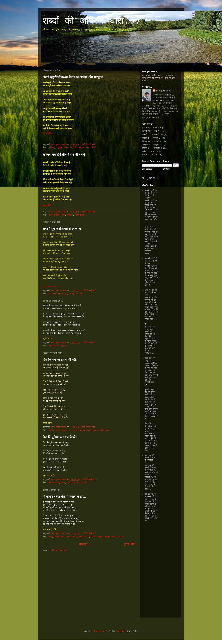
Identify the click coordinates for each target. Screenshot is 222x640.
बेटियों (94, 147)
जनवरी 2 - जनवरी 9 (151, 138)
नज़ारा (75, 430)
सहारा (95, 430)
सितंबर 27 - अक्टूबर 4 (152, 148)
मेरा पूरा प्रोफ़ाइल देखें (150, 118)
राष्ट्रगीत (63, 346)
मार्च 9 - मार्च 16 (149, 155)
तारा (69, 430)
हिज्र (107, 430)
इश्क (50, 537)
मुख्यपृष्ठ (83, 544)
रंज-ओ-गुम (77, 483)
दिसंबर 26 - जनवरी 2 (151, 141)
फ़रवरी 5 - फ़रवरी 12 (151, 128)
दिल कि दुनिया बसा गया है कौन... (61, 437)
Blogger (121, 631)
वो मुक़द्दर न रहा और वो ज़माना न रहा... (64, 496)
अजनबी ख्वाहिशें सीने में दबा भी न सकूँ (64, 154)
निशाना (94, 537)
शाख (85, 483)
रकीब (71, 294)
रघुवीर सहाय (53, 346)
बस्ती (88, 147)
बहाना (101, 537)
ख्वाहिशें (56, 215)
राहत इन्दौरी (79, 215)
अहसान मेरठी (54, 483)
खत (50, 215)
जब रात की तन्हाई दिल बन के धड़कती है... (150, 459)
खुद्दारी (59, 147)
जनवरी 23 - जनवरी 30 (152, 134)
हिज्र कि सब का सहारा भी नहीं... (60, 359)
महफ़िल (70, 215)
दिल (69, 483)
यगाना (114, 537)
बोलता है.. (149, 424)
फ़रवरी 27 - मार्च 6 (150, 131)
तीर (88, 537)
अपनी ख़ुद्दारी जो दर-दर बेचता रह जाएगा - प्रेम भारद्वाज (73, 77)
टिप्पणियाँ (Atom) (59, 550)
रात (77, 294)
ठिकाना (82, 537)
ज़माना (74, 537)
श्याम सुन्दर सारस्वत (163, 91)
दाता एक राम (150, 358)
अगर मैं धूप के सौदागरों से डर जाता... (63, 228)
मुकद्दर (107, 537)
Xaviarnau (99, 631)
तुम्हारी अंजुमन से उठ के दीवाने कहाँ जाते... (151, 392)
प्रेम (71, 147)
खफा (63, 537)
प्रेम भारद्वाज (79, 147)
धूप (66, 294)
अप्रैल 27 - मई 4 (150, 151)
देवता (66, 147)
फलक (82, 430)
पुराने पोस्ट (129, 544)
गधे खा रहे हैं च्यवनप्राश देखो (150, 495)
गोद (68, 537)
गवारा (57, 430)
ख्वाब (63, 483)
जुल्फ (64, 430)
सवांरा (88, 430)
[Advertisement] (151, 569)
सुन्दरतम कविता (150, 227)
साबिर (101, 430)
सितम (121, 537)
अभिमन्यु (52, 147)
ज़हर (63, 215)
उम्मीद (56, 537)
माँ (145, 324)
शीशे (81, 294)
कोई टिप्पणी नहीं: (89, 144)
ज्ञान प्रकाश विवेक (55, 294)
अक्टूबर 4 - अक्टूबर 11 (152, 145)
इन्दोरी (51, 430)
